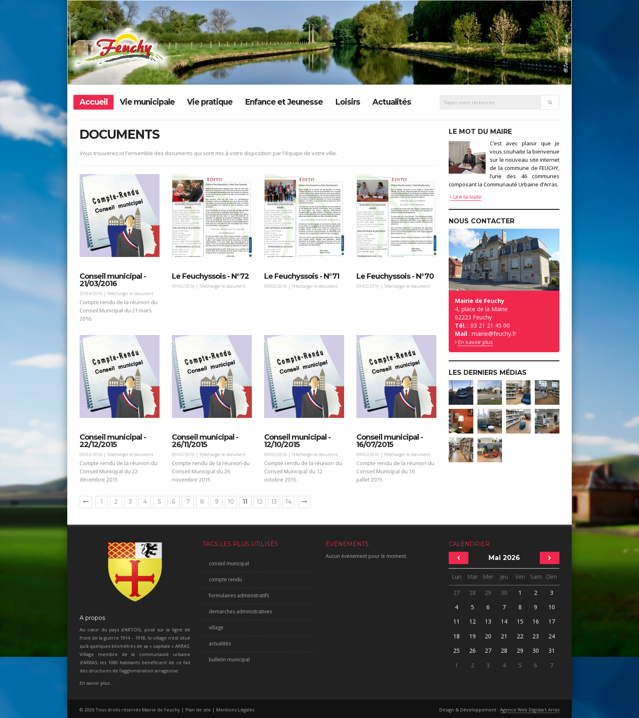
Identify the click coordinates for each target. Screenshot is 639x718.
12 (259, 501)
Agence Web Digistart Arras (529, 710)
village (216, 627)
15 (520, 621)
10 (231, 501)
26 (472, 650)
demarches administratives (240, 611)
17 (551, 621)
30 (504, 592)
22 (520, 636)
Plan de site (198, 710)
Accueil (93, 102)
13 (274, 501)
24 (551, 636)
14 (288, 501)
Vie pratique (210, 102)
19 (472, 636)
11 (456, 621)
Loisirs (347, 102)
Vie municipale (147, 102)
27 (456, 592)
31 (551, 650)
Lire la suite (466, 196)
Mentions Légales (235, 710)
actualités (220, 643)
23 (535, 636)
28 (472, 592)
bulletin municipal (229, 659)
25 (456, 650)
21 (504, 636)
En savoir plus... (96, 683)
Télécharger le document (130, 293)
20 (488, 636)
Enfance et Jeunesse (284, 102)
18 (456, 636)
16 (535, 621)
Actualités (391, 102)
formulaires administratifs (239, 595)
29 (488, 592)
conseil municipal (229, 563)
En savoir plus (475, 342)
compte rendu (225, 579)
